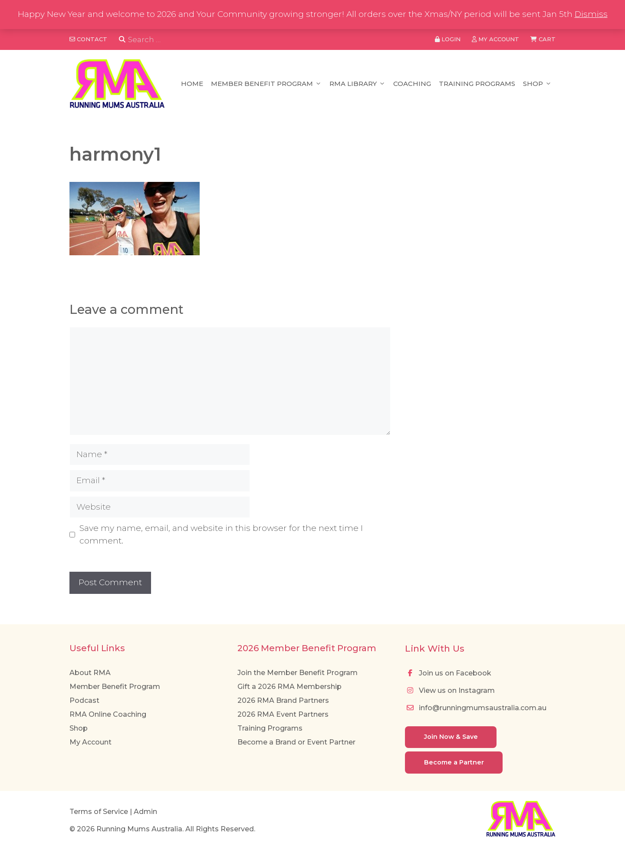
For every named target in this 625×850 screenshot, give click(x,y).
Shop (537, 84)
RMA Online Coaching (107, 714)
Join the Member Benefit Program (297, 673)
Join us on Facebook (448, 673)
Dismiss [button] (591, 14)
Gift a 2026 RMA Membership (289, 686)
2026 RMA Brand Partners (283, 700)
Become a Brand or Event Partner (296, 742)
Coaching (412, 83)
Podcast (84, 700)
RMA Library (357, 84)
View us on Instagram (450, 690)
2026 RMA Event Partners (283, 714)
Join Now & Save (451, 737)
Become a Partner (454, 762)
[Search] (122, 39)
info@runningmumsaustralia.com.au (475, 708)
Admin (145, 811)
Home (192, 83)
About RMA (90, 673)
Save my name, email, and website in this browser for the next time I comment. (221, 534)
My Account (90, 742)
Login (448, 39)
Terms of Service (98, 811)
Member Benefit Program (266, 84)
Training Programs (477, 83)
